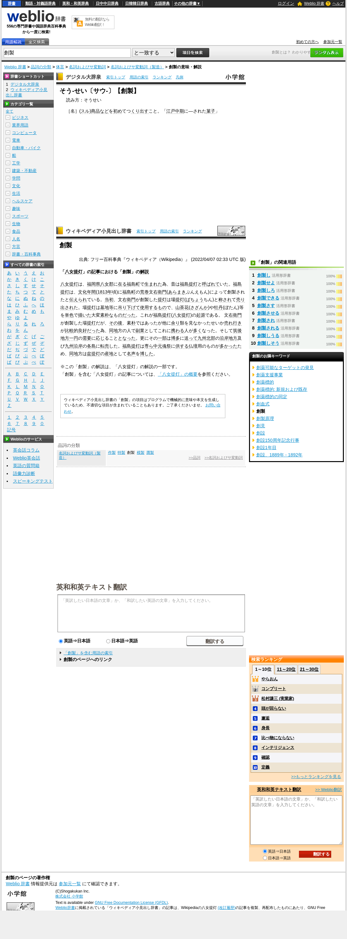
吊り (122, 307)
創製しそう (268, 343)
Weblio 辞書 (314, 3)
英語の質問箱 (26, 465)
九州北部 (206, 338)
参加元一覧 (332, 42)
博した (146, 353)
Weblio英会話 (26, 457)
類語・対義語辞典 (40, 3)
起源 (200, 315)
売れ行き (233, 322)
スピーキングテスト (33, 481)
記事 (95, 271)
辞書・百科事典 (26, 254)
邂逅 (265, 718)
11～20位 (286, 669)
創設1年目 (266, 447)
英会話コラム (26, 450)
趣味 (16, 208)
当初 (109, 299)
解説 (144, 271)
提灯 (193, 284)
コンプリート (273, 688)
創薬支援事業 (269, 374)
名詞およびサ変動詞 (87, 67)
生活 (16, 193)
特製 (121, 452)
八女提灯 (73, 271)
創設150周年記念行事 (277, 440)
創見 (260, 425)
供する (182, 346)
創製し (264, 275)
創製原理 (265, 418)
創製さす (266, 305)
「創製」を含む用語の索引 (88, 653)
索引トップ (115, 77)
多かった (228, 346)
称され (225, 299)
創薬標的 (265, 382)
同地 (113, 330)
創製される (268, 328)
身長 (265, 728)
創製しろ (266, 290)
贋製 (150, 452)
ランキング (162, 77)
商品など (100, 111)
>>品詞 (194, 458)
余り (175, 322)
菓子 (210, 111)
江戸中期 (175, 111)
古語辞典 (162, 3)
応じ (100, 338)
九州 (69, 346)
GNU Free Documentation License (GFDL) (131, 902)
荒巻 (144, 291)
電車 (16, 140)
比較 (69, 330)
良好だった (89, 330)
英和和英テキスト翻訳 (91, 586)
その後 (115, 322)
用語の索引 (139, 77)
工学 (16, 163)
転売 (104, 346)
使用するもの (153, 307)
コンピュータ (24, 132)
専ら (148, 346)
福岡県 (93, 284)
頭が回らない (273, 708)
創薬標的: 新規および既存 (281, 389)
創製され (266, 320)
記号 (11, 430)
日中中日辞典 (107, 3)
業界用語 (20, 125)
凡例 (179, 77)
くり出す (140, 111)
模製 (140, 452)
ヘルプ (338, 3)
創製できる (268, 297)
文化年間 (87, 291)
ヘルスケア (22, 201)
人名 (16, 239)
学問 (16, 178)
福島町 (133, 284)
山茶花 (182, 307)
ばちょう (195, 299)
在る (122, 284)
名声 (131, 353)
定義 (265, 767)
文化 (16, 185)
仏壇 (193, 346)
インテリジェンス (277, 747)
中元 (157, 346)
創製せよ (266, 282)
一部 (162, 338)
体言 (60, 67)
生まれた (153, 284)
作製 (112, 452)
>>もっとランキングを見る (316, 776)
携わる (177, 330)
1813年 (104, 291)
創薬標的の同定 (271, 396)
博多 (175, 338)
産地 (109, 353)
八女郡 (106, 284)
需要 (86, 338)
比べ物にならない (277, 737)
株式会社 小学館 (69, 896)
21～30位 (309, 669)
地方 (232, 338)
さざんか (199, 307)
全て (9, 111)
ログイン (286, 3)
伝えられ (78, 299)
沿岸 (224, 338)
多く (197, 330)
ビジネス (20, 117)
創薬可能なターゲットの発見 (285, 367)
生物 (16, 223)
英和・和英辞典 (75, 3)
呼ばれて (211, 284)
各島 (91, 346)
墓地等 (106, 307)
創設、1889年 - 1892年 (279, 454)
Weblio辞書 (65, 907)
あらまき (177, 291)
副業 (140, 330)
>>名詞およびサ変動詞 (223, 458)
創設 (260, 433)
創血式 (263, 403)
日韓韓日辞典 (136, 3)
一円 (73, 338)
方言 (16, 246)
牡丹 (218, 307)
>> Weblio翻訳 (328, 789)
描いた (84, 315)
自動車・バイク (26, 147)
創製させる (268, 313)
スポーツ (20, 216)
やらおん (269, 678)
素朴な (106, 315)
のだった (127, 315)
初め (117, 111)
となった (127, 338)
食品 (16, 231)
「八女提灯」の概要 (178, 374)
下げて (133, 307)
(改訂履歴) (226, 907)
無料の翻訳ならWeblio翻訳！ (97, 22)
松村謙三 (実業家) (277, 698)
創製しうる (268, 335)
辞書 (11, 3)
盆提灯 (93, 353)
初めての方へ (307, 42)
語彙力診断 (24, 473)
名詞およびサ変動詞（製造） (137, 67)
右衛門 (160, 291)
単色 (69, 315)
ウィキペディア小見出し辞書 (98, 231)
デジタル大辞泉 (83, 77)
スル (85, 111)
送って (191, 338)
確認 (265, 757)
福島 (184, 284)
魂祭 (166, 346)
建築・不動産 (24, 170)
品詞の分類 (41, 67)
